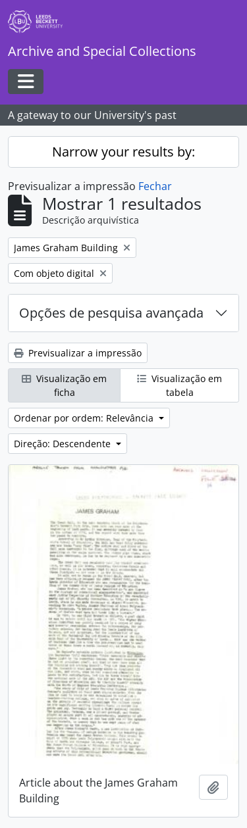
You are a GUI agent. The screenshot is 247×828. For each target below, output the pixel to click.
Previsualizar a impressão (78, 353)
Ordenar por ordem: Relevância (85, 418)
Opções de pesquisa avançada (111, 313)
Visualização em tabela (179, 385)
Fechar (155, 186)
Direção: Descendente (63, 443)
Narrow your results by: (123, 151)
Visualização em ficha (64, 385)
